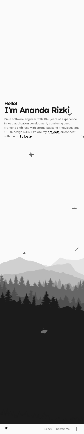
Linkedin (26, 137)
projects (54, 133)
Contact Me (63, 428)
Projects (48, 428)
